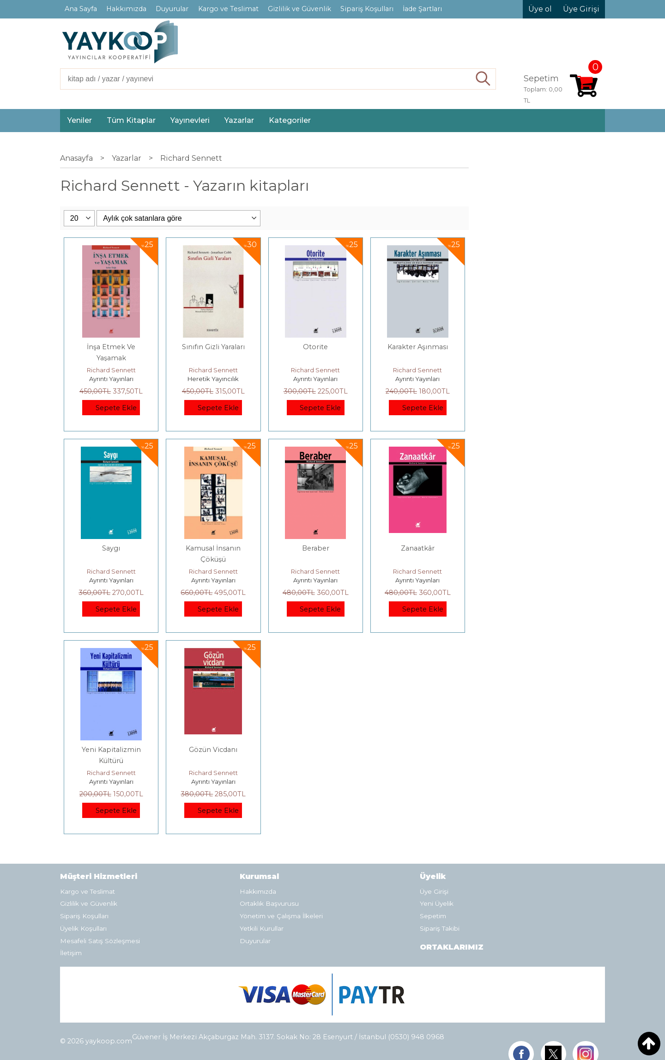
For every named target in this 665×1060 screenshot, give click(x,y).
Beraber (315, 548)
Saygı (111, 548)
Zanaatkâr (418, 548)
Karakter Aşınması (417, 347)
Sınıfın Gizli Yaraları (213, 347)
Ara (483, 79)
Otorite (315, 347)
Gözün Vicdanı (213, 749)
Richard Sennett (111, 370)
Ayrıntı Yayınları (111, 378)
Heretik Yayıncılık (213, 378)
